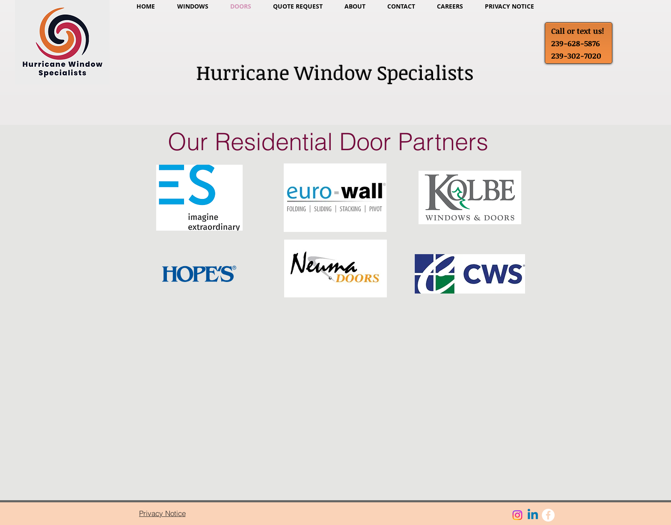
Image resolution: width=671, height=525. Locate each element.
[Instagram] (517, 515)
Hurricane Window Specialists (335, 72)
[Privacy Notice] (162, 513)
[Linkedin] (532, 515)
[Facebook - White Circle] (548, 515)
